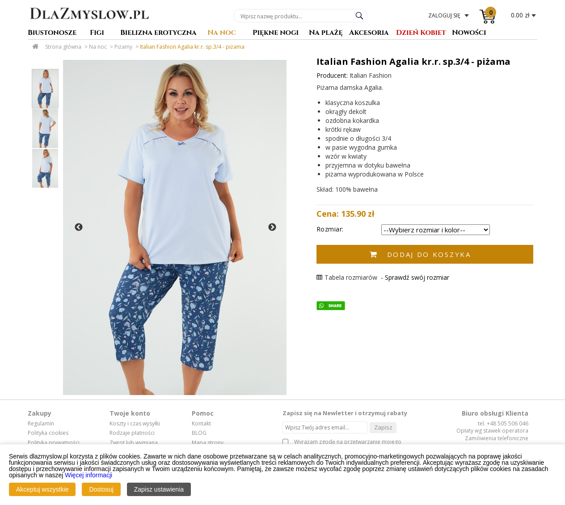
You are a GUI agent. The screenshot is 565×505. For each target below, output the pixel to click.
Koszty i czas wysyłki (135, 423)
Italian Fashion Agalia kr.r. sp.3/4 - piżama (192, 46)
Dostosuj (101, 489)
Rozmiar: (330, 229)
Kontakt (201, 423)
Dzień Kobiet (421, 33)
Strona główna (63, 46)
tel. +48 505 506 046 (503, 423)
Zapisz (383, 427)
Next (272, 227)
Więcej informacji (88, 475)
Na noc (221, 33)
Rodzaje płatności (132, 433)
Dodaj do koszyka (429, 254)
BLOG (199, 433)
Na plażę (326, 33)
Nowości (469, 33)
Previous (78, 227)
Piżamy (123, 46)
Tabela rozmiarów (346, 277)
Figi (97, 33)
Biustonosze (52, 33)
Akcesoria (369, 33)
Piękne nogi (276, 33)
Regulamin (41, 423)
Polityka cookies (48, 433)
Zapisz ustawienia (159, 489)
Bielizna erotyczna (158, 33)
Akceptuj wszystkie (42, 489)
